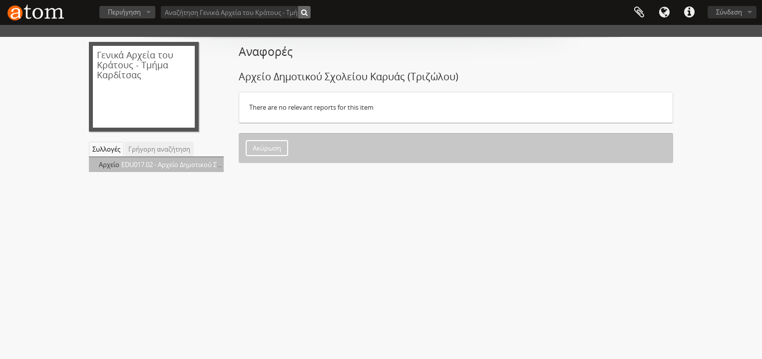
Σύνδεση (729, 11)
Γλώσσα (664, 12)
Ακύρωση (267, 148)
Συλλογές (106, 149)
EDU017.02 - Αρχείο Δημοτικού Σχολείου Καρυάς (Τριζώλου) (210, 164)
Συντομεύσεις (689, 12)
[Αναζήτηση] (304, 12)
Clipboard (639, 12)
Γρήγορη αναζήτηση (159, 149)
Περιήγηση (124, 11)
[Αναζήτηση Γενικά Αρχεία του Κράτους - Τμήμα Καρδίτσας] (236, 12)
